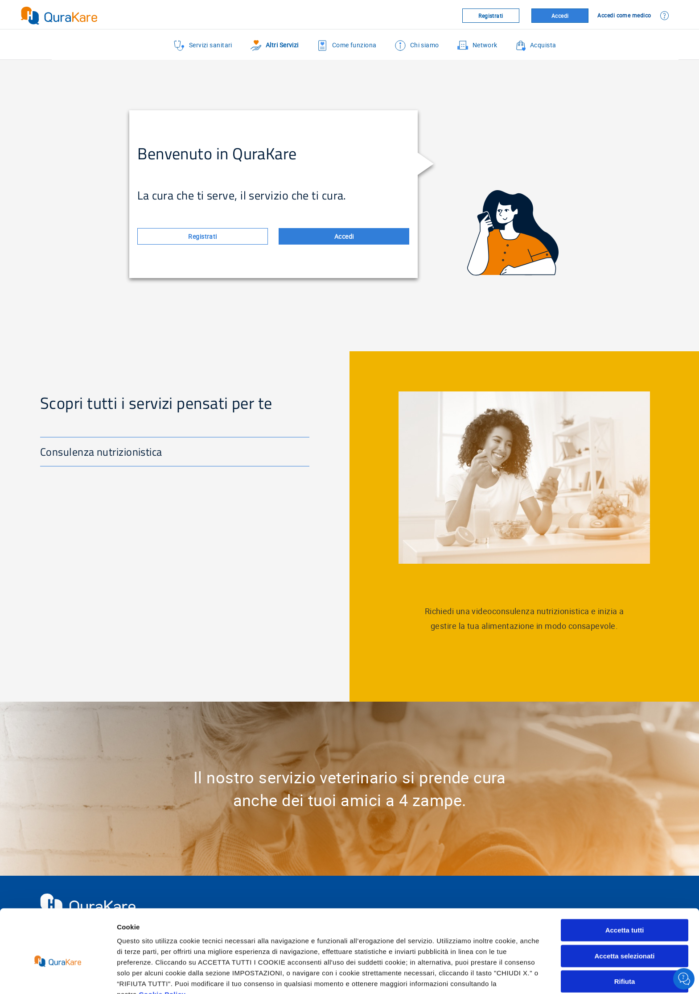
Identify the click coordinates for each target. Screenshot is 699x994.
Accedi (560, 15)
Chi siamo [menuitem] (417, 45)
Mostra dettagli (469, 976)
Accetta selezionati (624, 909)
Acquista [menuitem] (536, 45)
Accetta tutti (624, 883)
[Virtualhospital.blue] (105, 16)
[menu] (365, 45)
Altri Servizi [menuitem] (275, 45)
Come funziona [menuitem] (347, 45)
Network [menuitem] (477, 45)
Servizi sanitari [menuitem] (203, 45)
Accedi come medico (624, 15)
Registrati (490, 15)
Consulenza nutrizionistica (101, 452)
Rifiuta (624, 934)
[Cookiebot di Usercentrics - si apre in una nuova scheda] (58, 976)
